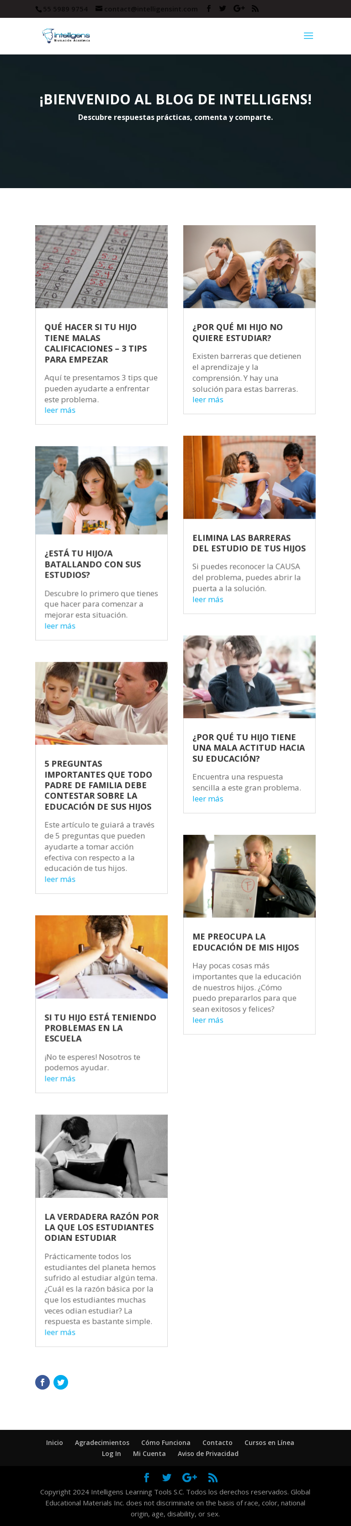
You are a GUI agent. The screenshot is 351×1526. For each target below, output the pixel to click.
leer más (71, 445)
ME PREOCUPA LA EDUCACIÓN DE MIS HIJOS (239, 927)
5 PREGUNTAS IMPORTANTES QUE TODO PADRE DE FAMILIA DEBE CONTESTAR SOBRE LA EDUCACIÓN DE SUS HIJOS (105, 785)
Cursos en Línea (269, 1442)
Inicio (54, 1442)
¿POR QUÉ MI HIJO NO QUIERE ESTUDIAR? (231, 375)
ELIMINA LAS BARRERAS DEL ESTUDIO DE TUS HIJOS (242, 566)
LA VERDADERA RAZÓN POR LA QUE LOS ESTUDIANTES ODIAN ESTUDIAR (108, 1186)
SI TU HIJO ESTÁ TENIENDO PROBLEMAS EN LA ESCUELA (107, 1005)
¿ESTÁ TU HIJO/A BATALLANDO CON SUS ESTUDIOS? (100, 585)
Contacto (217, 1442)
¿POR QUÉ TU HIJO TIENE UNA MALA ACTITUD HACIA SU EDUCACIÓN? (241, 751)
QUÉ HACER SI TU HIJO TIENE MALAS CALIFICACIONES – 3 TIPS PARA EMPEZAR (103, 384)
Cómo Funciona (166, 1442)
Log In (111, 1453)
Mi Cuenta (149, 1453)
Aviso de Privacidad (208, 1453)
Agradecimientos (102, 1442)
